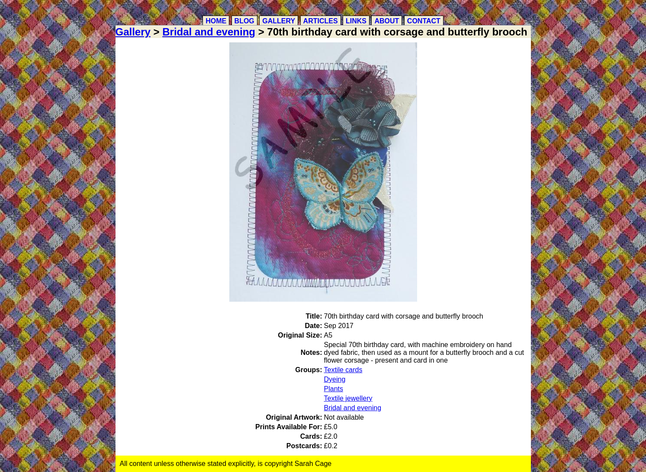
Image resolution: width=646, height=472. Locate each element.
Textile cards (343, 369)
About (386, 21)
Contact (423, 21)
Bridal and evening (208, 32)
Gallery (278, 21)
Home (216, 21)
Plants (333, 388)
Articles (320, 21)
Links (356, 21)
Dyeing (335, 379)
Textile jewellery (348, 398)
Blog (244, 21)
